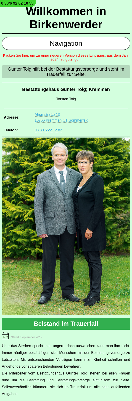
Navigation (66, 43)
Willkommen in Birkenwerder (66, 18)
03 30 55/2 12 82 (48, 130)
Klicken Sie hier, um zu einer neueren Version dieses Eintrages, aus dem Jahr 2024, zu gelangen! (66, 57)
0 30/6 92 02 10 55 (17, 3)
